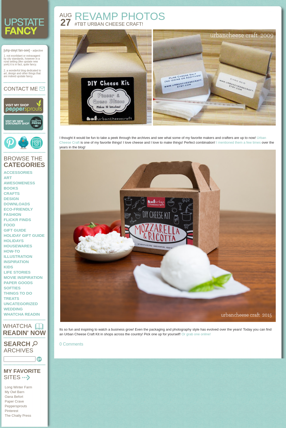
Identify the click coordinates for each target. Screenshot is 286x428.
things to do (18, 293)
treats (11, 298)
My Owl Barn (14, 392)
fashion (12, 214)
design (11, 198)
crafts (12, 193)
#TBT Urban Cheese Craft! (109, 24)
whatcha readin (22, 314)
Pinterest (11, 411)
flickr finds (17, 219)
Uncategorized (21, 303)
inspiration (16, 261)
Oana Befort (14, 397)
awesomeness (19, 183)
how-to (12, 251)
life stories (17, 272)
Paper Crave (14, 401)
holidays (14, 240)
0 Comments (71, 344)
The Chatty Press (18, 415)
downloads (17, 204)
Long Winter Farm (18, 387)
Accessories (18, 172)
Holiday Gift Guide (24, 235)
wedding (13, 309)
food (9, 225)
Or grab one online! (196, 334)
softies (12, 288)
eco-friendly (18, 209)
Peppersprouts (16, 406)
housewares (18, 246)
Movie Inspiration (23, 277)
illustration (18, 256)
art (8, 177)
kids (8, 267)
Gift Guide (15, 230)
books (11, 188)
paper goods (18, 282)
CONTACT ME (24, 89)
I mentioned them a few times (238, 142)
